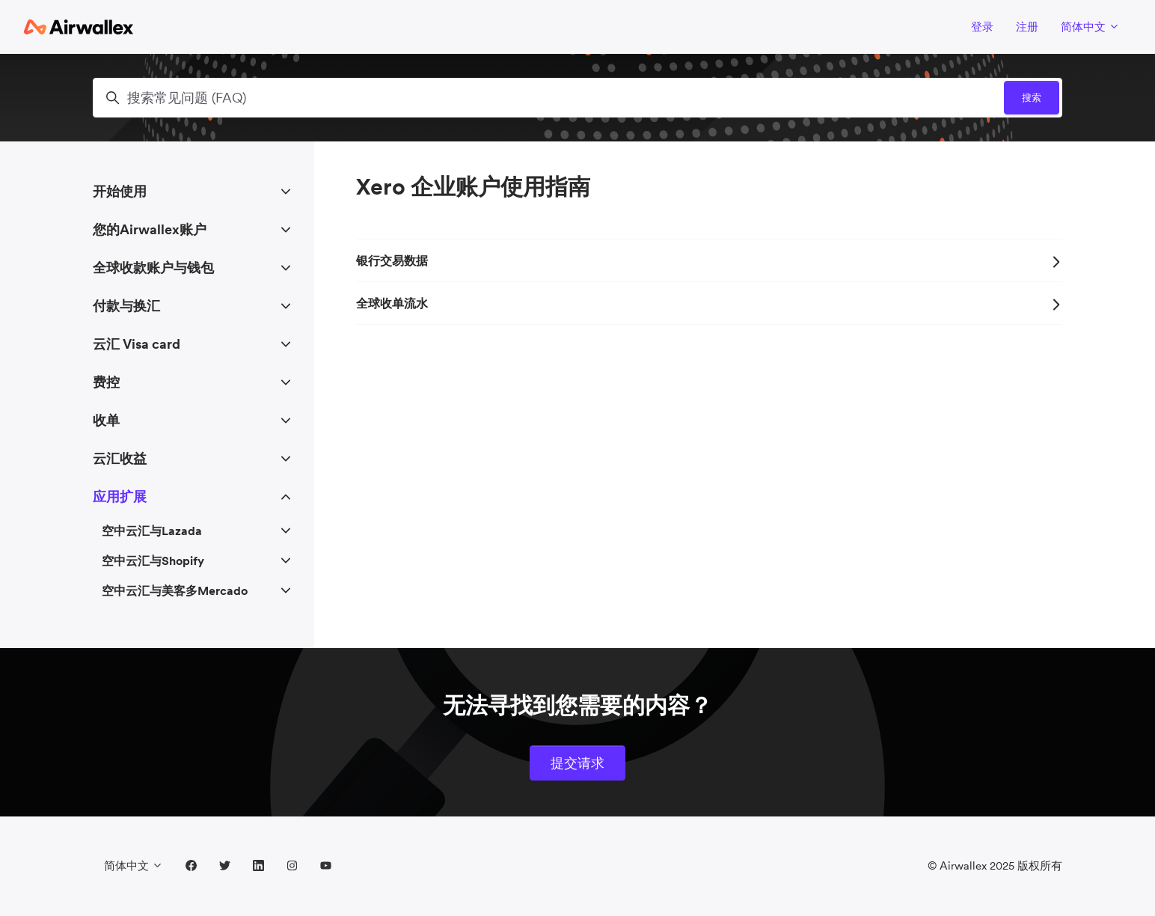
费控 (106, 382)
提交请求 (577, 763)
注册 (1027, 26)
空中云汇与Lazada (152, 530)
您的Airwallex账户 (149, 229)
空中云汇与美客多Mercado (175, 590)
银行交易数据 (709, 260)
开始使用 (120, 191)
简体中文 (1090, 26)
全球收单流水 (709, 303)
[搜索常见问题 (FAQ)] (577, 97)
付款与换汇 (126, 305)
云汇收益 (120, 458)
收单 (106, 420)
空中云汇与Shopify (153, 560)
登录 (982, 26)
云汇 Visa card (136, 343)
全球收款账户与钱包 (153, 267)
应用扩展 (120, 496)
